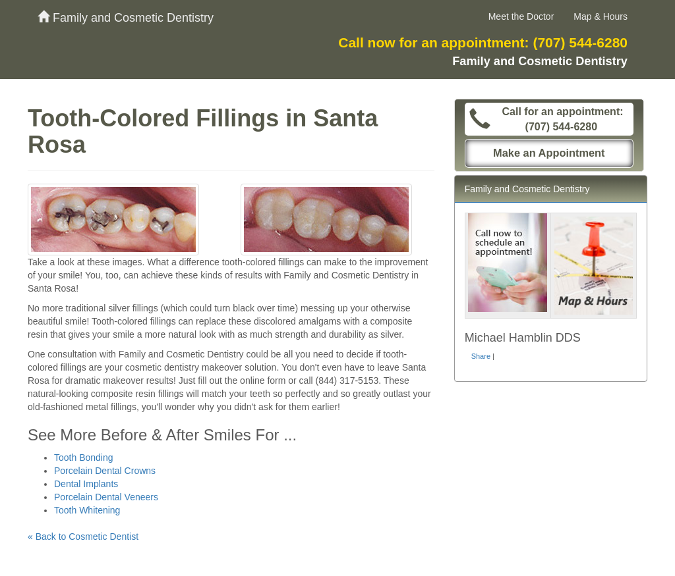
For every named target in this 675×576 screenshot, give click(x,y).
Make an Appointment (549, 153)
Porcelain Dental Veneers (106, 497)
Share (480, 356)
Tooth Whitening (87, 510)
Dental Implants (86, 484)
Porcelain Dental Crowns (105, 470)
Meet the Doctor (521, 16)
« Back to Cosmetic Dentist (83, 536)
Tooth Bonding (83, 457)
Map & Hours (600, 16)
